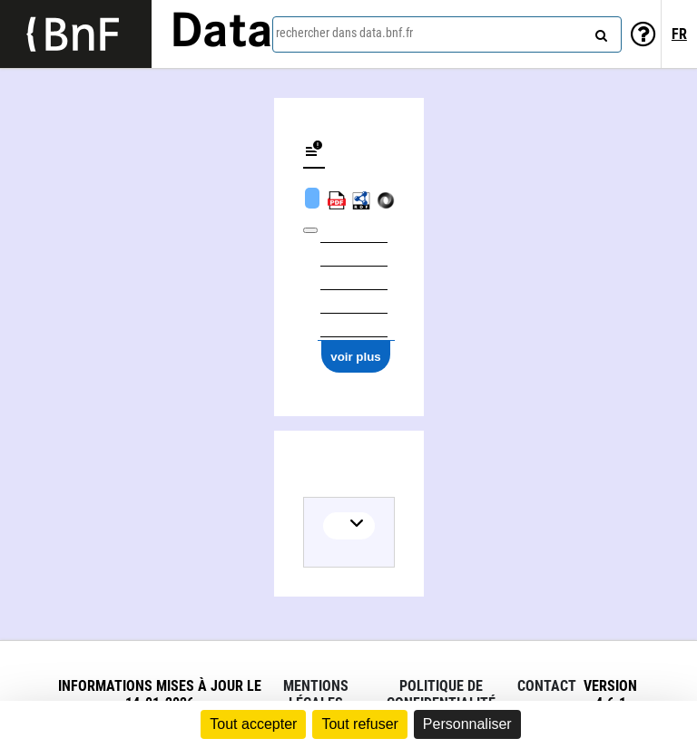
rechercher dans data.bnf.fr (344, 32)
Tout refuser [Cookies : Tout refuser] (359, 724)
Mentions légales (315, 694)
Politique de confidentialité (441, 694)
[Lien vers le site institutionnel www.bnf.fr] (76, 34)
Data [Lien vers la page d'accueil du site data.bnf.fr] (221, 33)
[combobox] (447, 34)
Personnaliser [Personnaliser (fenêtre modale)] (467, 724)
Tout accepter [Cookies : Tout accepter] (253, 724)
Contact (546, 686)
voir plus (355, 357)
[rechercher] (599, 32)
